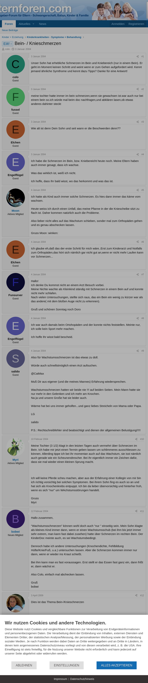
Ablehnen (24, 665)
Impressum (60, 678)
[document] (74, 640)
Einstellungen (66, 665)
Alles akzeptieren (116, 665)
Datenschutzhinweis (82, 678)
